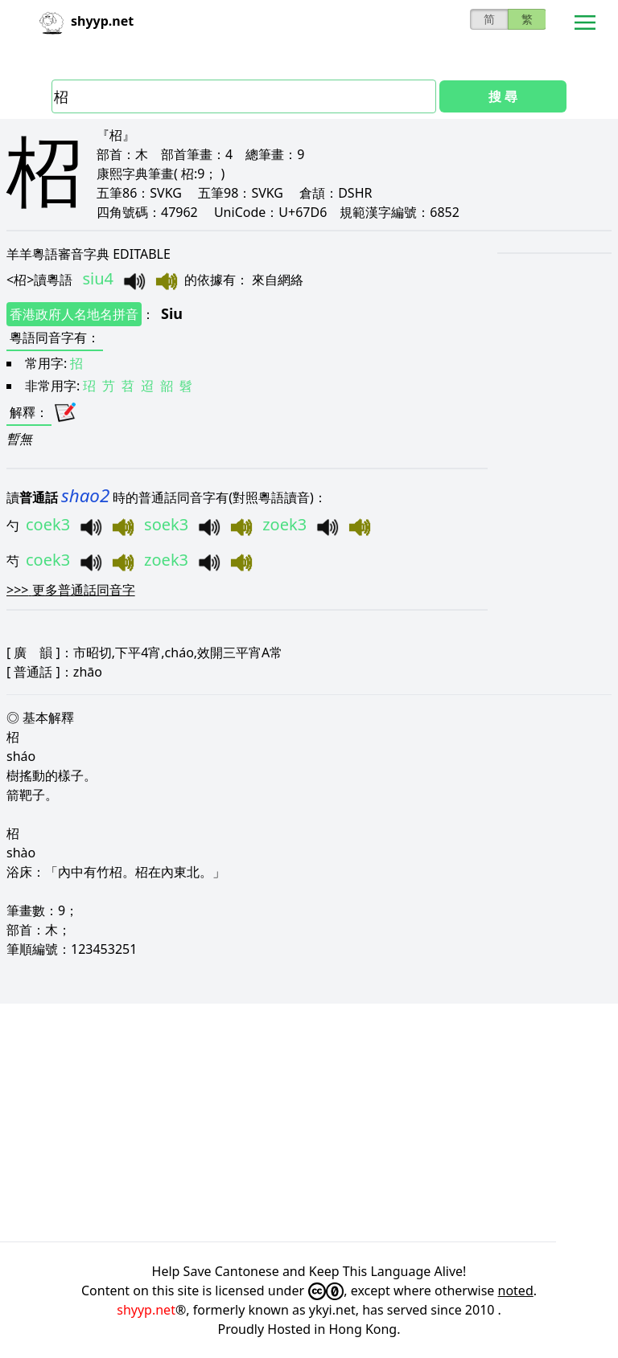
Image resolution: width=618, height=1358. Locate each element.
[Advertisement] (309, 1122)
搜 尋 (502, 96)
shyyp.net (146, 1310)
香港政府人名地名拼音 (74, 314)
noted (516, 1290)
